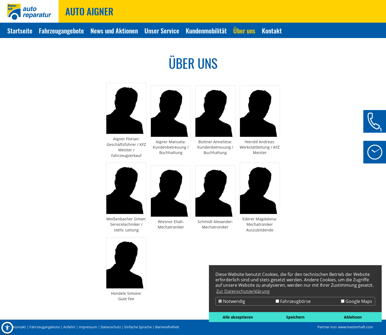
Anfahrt (69, 326)
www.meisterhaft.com (355, 326)
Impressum (88, 326)
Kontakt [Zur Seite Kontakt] (272, 30)
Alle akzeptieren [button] (238, 317)
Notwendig (231, 301)
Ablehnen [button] (353, 317)
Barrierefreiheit (167, 326)
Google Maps (356, 301)
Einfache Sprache (138, 326)
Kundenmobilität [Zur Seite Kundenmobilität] (206, 30)
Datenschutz (111, 326)
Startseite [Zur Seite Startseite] (19, 30)
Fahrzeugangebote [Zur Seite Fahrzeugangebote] (61, 30)
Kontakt (19, 326)
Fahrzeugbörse (293, 301)
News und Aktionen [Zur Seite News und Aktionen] (114, 30)
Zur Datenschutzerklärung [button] (243, 291)
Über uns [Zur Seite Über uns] (244, 30)
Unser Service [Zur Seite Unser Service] (161, 30)
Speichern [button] (295, 317)
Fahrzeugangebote (44, 326)
